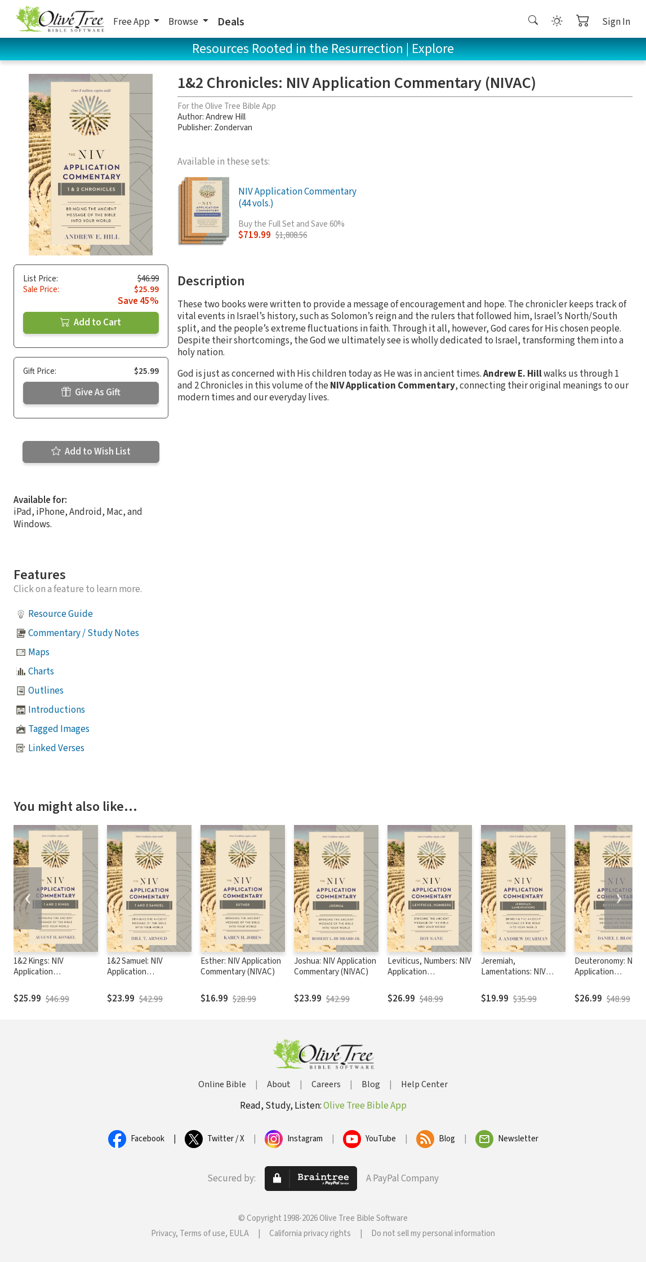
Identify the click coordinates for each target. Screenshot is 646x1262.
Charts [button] (41, 671)
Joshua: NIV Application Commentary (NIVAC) (335, 966)
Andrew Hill (226, 117)
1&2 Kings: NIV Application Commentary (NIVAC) (51, 972)
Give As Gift (91, 392)
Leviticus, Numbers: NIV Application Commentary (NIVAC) (429, 972)
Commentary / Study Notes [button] (83, 633)
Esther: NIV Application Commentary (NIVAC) (241, 966)
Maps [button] (39, 652)
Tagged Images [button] (59, 729)
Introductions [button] (56, 710)
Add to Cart (90, 322)
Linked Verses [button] (56, 748)
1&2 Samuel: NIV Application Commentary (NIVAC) (144, 972)
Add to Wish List (91, 451)
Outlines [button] (46, 691)
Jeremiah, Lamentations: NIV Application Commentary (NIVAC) (518, 977)
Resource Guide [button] (60, 614)
